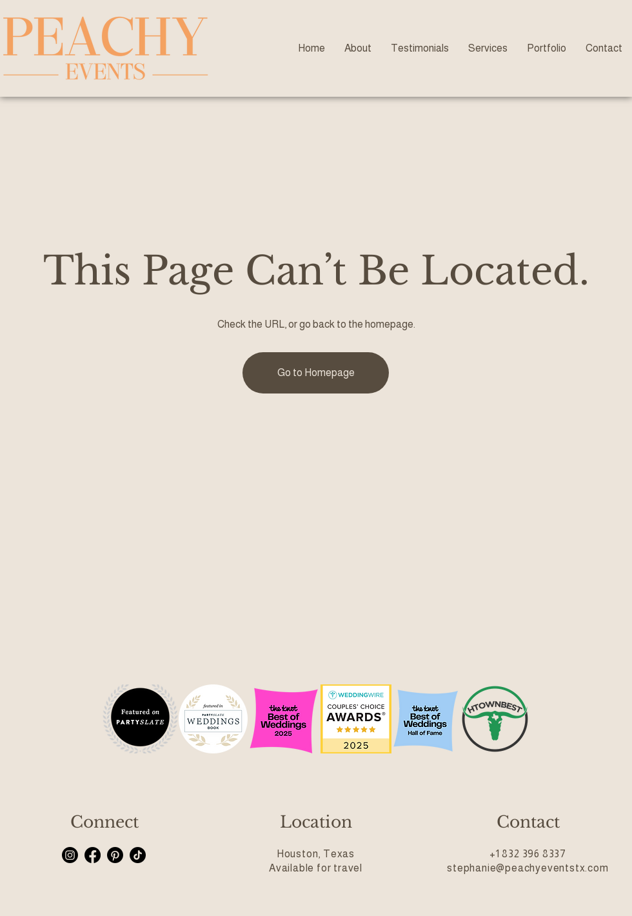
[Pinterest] (115, 855)
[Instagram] (70, 855)
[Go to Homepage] (315, 372)
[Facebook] (92, 855)
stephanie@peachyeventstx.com (527, 867)
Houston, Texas (316, 853)
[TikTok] (138, 855)
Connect (104, 822)
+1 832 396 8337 (527, 853)
